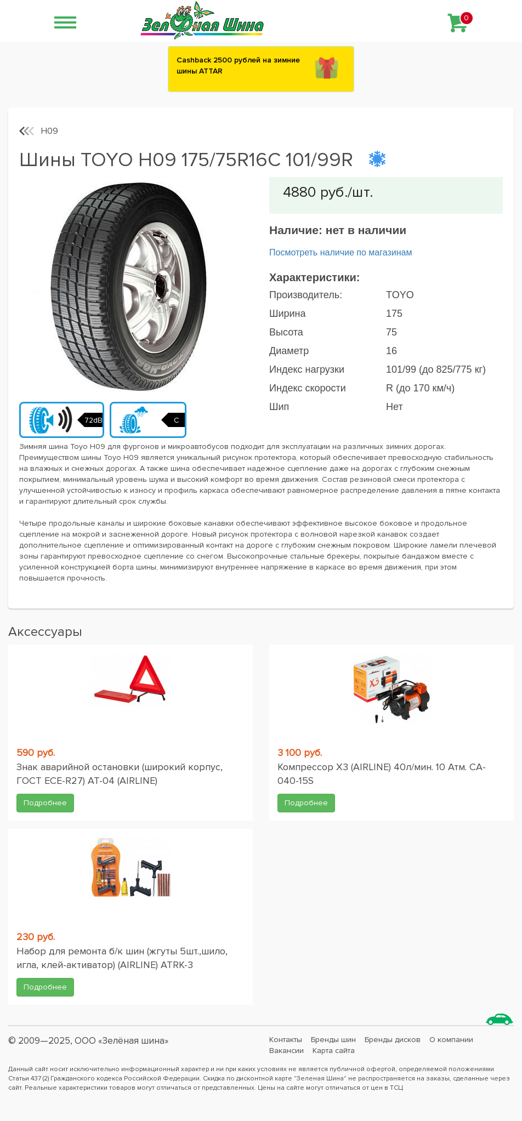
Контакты (285, 1039)
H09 (49, 131)
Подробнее (45, 802)
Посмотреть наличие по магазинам (340, 252)
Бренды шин (333, 1039)
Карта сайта (334, 1050)
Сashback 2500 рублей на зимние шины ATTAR (238, 65)
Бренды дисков (393, 1039)
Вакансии (286, 1050)
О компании (451, 1039)
